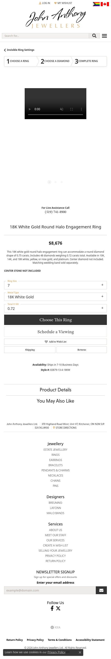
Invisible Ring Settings (20, 50)
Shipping (30, 349)
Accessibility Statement (90, 640)
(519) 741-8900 (55, 212)
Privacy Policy (35, 640)
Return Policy (14, 640)
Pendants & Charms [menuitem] (56, 470)
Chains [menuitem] (55, 480)
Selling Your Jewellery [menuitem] (55, 550)
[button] (44, 3)
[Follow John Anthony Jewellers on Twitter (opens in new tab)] (58, 608)
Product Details (55, 389)
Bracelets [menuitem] (56, 465)
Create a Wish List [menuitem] (55, 545)
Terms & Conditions (60, 640)
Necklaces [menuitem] (55, 475)
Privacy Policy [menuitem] (55, 555)
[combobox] (45, 35)
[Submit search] (94, 35)
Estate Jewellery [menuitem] (55, 449)
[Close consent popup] (80, 652)
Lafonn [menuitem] (55, 508)
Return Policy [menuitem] (56, 561)
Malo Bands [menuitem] (55, 513)
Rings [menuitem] (56, 454)
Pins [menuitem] (55, 485)
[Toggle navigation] (104, 36)
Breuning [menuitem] (55, 502)
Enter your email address (55, 582)
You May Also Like (55, 401)
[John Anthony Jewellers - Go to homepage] (55, 18)
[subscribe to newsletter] (101, 590)
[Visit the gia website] (55, 627)
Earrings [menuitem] (55, 460)
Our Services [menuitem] (55, 540)
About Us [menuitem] (55, 530)
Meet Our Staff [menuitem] (55, 535)
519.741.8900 (42, 427)
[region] (55, 139)
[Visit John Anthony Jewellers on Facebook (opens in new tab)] (52, 608)
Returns (81, 349)
